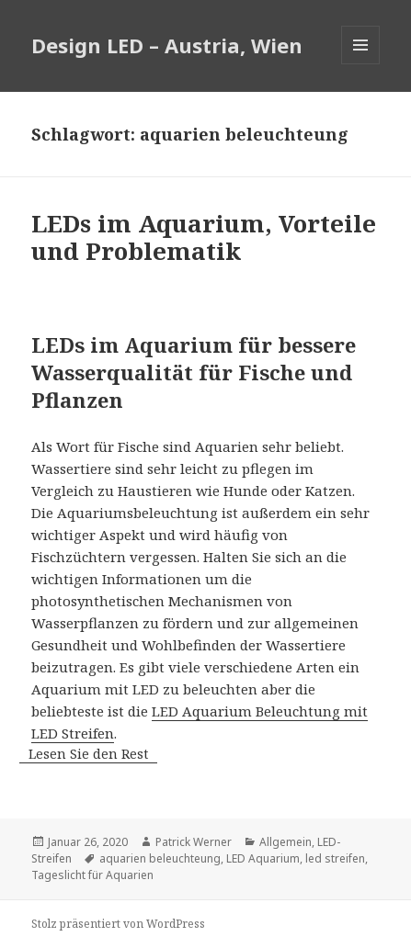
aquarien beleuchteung (160, 858)
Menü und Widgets (361, 63)
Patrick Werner (193, 842)
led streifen (335, 858)
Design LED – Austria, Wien (167, 45)
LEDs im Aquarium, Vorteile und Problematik (203, 237)
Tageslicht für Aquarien (92, 875)
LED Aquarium (263, 858)
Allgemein (285, 842)
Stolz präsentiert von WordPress (118, 923)
